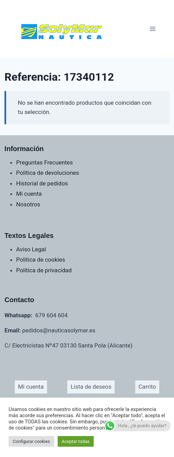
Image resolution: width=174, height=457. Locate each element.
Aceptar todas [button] (76, 441)
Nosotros (28, 204)
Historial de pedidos (42, 183)
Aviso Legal (31, 249)
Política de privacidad (44, 270)
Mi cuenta (29, 193)
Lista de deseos (91, 386)
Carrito (147, 386)
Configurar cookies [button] (31, 441)
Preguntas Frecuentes (44, 162)
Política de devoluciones (47, 172)
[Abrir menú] (152, 28)
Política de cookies (40, 259)
